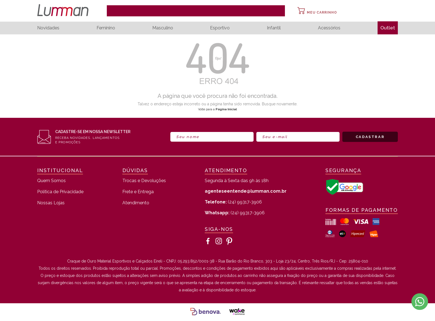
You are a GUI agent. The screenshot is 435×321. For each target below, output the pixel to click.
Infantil (273, 28)
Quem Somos (51, 181)
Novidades (48, 28)
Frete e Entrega (138, 192)
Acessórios (328, 28)
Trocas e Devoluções (144, 181)
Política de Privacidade (60, 192)
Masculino (162, 28)
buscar (277, 11)
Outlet (387, 27)
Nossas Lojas (51, 203)
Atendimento (135, 203)
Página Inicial (226, 109)
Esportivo (219, 28)
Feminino (105, 28)
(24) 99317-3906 (233, 202)
